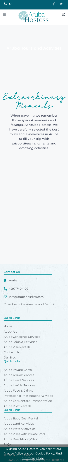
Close (40, 458)
